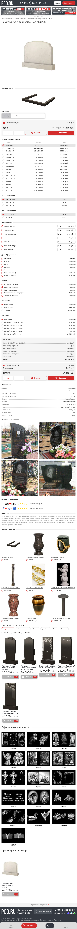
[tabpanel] (13, 11)
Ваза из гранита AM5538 (35, 557)
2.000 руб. (31, 590)
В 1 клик (35, 133)
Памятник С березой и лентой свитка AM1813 (47, 667)
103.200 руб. (31, 621)
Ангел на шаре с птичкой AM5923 (63, 587)
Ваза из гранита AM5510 (10, 618)
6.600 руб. (6, 560)
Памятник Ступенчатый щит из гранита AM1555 (28, 667)
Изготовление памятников (17, 911)
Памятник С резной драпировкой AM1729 (10, 712)
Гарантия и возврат (46, 920)
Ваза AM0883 (31, 618)
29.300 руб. (7, 590)
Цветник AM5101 (7, 557)
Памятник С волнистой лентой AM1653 (66, 667)
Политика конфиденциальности (28, 920)
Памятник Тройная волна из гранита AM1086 (9, 667)
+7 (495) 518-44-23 (33, 2)
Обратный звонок (59, 913)
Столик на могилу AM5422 (60, 618)
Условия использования (9, 920)
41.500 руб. (56, 590)
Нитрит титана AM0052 (34, 587)
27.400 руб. (56, 621)
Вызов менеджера (43, 911)
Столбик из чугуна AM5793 (11, 587)
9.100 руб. (6, 621)
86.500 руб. (56, 560)
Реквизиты (57, 920)
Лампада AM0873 (57, 557)
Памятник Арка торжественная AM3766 (7, 885)
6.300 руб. (31, 560)
